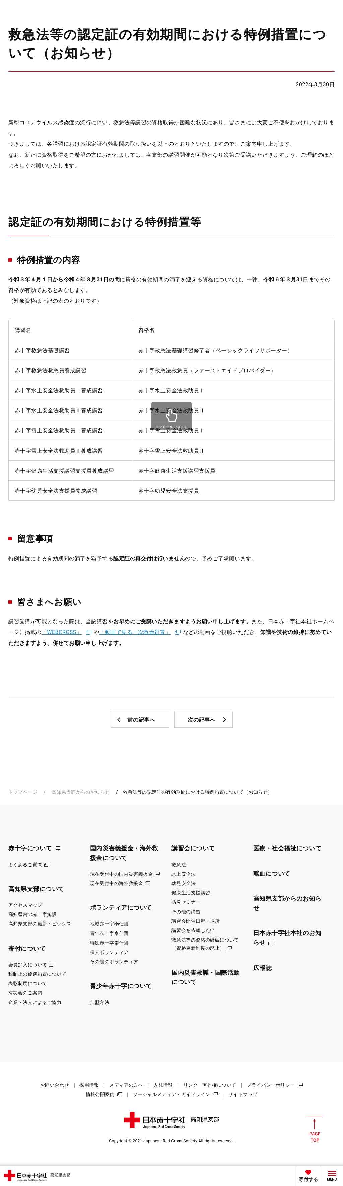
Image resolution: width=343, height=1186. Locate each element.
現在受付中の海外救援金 (116, 883)
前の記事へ (141, 720)
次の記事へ (202, 720)
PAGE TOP (314, 1129)
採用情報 (89, 1085)
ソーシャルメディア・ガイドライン (171, 1094)
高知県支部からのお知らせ (81, 792)
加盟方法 (100, 1002)
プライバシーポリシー (271, 1085)
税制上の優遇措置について (37, 974)
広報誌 (262, 967)
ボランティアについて (121, 907)
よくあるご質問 (25, 864)
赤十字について (30, 848)
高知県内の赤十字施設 (32, 914)
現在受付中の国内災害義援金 (121, 874)
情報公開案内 (100, 1094)
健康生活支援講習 (191, 892)
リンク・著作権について (209, 1085)
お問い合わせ (54, 1085)
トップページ (23, 792)
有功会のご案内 (25, 992)
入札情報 (163, 1085)
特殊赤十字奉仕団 (109, 943)
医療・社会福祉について (287, 848)
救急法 (179, 864)
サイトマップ (243, 1094)
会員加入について (27, 964)
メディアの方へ (126, 1085)
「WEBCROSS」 (62, 632)
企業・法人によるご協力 (35, 1002)
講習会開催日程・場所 (196, 921)
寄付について (27, 948)
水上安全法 (184, 874)
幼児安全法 (184, 883)
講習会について (193, 848)
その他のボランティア (114, 961)
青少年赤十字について (121, 985)
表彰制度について (27, 983)
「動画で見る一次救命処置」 (135, 632)
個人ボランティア (109, 952)
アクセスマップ (25, 905)
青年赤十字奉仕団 (109, 933)
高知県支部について (36, 888)
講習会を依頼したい (193, 930)
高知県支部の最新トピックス (39, 923)
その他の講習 (186, 911)
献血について (271, 873)
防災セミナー (186, 902)
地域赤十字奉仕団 (109, 923)
